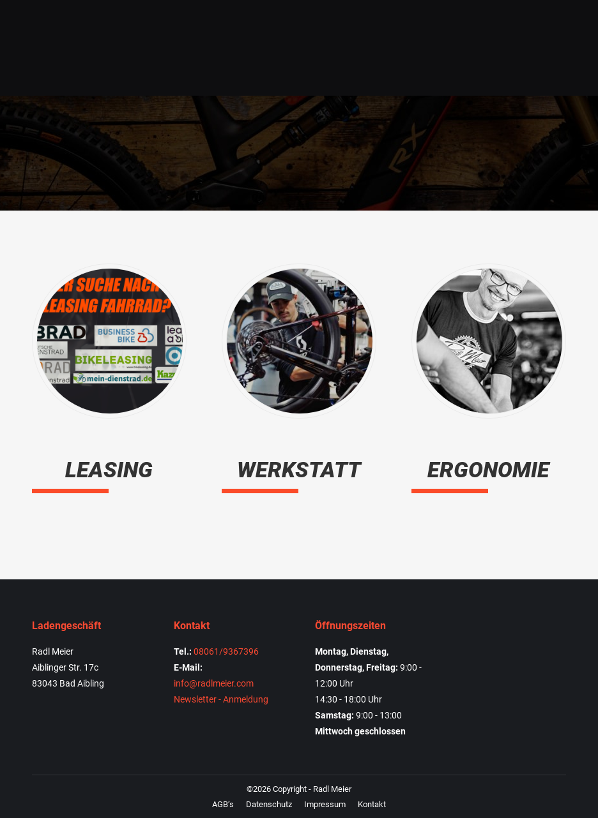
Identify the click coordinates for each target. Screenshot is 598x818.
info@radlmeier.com (214, 683)
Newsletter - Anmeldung (221, 699)
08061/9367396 (226, 651)
